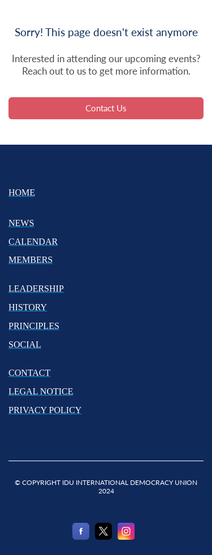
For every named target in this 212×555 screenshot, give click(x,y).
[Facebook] (80, 537)
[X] (103, 537)
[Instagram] (126, 537)
